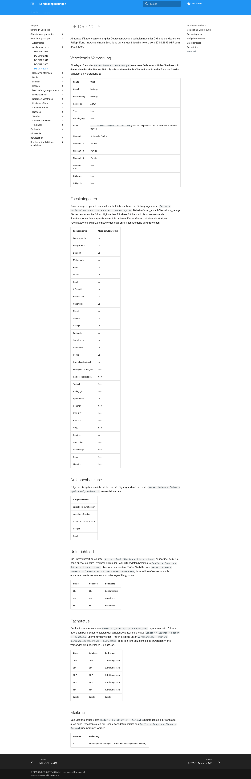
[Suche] (162, 4)
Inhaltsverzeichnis (196, 25)
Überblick (35, 11)
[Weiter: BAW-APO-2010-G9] (203, 762)
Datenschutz (80, 772)
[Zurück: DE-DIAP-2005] (45, 762)
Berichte (58, 11)
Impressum (67, 772)
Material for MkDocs (49, 775)
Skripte (46, 11)
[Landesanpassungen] (32, 4)
